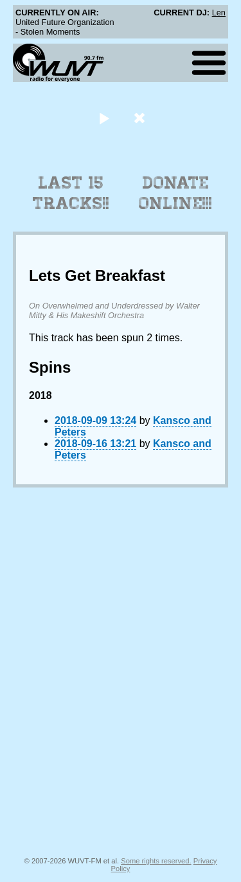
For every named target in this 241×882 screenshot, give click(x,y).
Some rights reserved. (156, 861)
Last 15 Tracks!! (71, 193)
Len (219, 12)
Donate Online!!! (175, 193)
